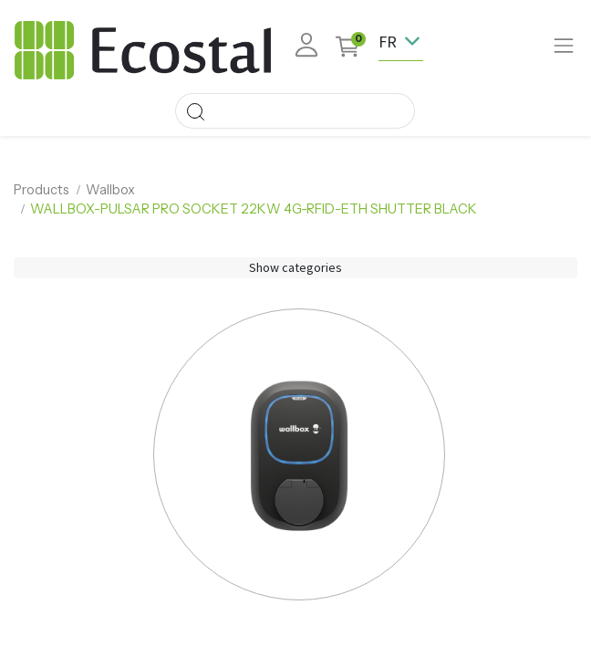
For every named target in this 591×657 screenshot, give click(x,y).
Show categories (295, 267)
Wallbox (110, 190)
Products (41, 190)
